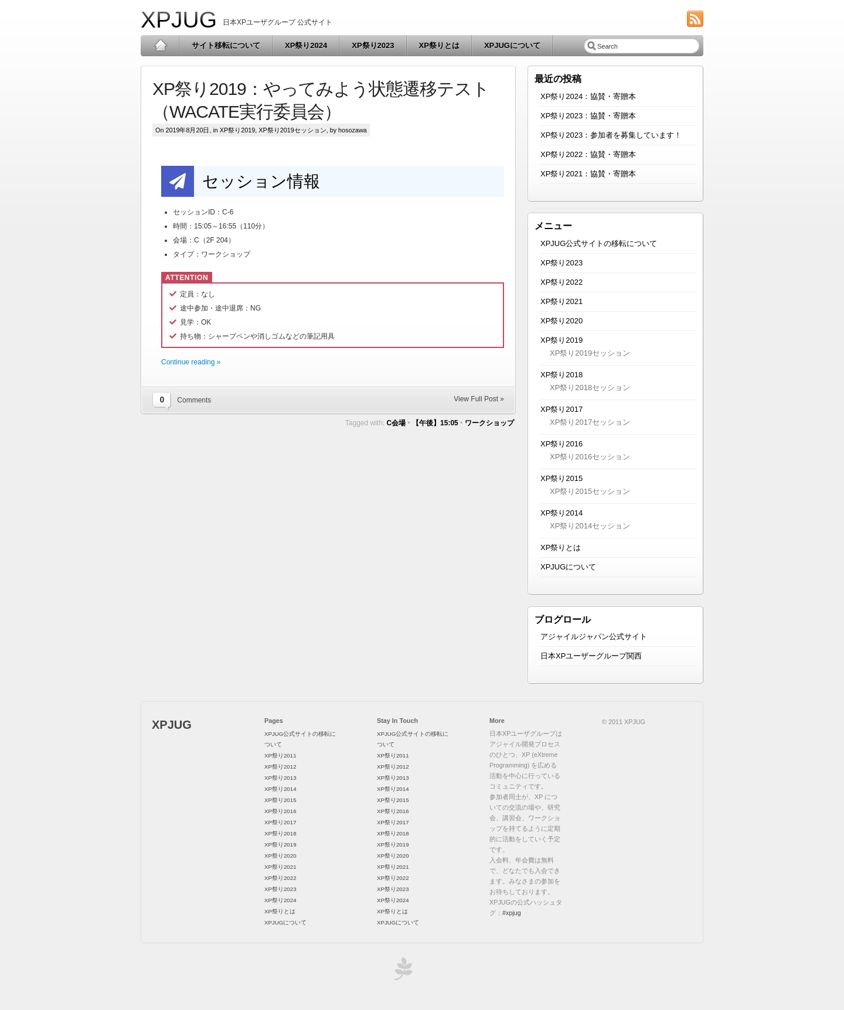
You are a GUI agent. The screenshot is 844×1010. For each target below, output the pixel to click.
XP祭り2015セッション (590, 491)
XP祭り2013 (280, 777)
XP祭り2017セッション (590, 422)
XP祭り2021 (561, 301)
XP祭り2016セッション (590, 456)
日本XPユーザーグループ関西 (591, 655)
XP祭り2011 (280, 755)
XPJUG (179, 19)
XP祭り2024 (306, 45)
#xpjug (511, 912)
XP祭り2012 (280, 766)
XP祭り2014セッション (590, 525)
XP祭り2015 (561, 478)
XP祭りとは (439, 45)
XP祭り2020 (561, 320)
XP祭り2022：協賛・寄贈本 (588, 154)
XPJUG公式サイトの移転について (598, 243)
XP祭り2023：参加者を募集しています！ (611, 135)
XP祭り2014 (561, 513)
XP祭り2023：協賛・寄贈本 (588, 115)
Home (160, 45)
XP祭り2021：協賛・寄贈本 (588, 173)
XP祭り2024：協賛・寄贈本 (588, 96)
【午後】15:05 (435, 423)
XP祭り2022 (561, 282)
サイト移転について (226, 45)
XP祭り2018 (561, 374)
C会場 (396, 423)
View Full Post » (479, 399)
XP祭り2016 (561, 443)
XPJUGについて (512, 45)
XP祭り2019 (237, 130)
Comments (194, 400)
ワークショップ (489, 423)
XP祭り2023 (373, 45)
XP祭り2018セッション (590, 387)
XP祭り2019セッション (292, 130)
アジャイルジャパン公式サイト (593, 636)
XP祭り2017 (561, 409)
